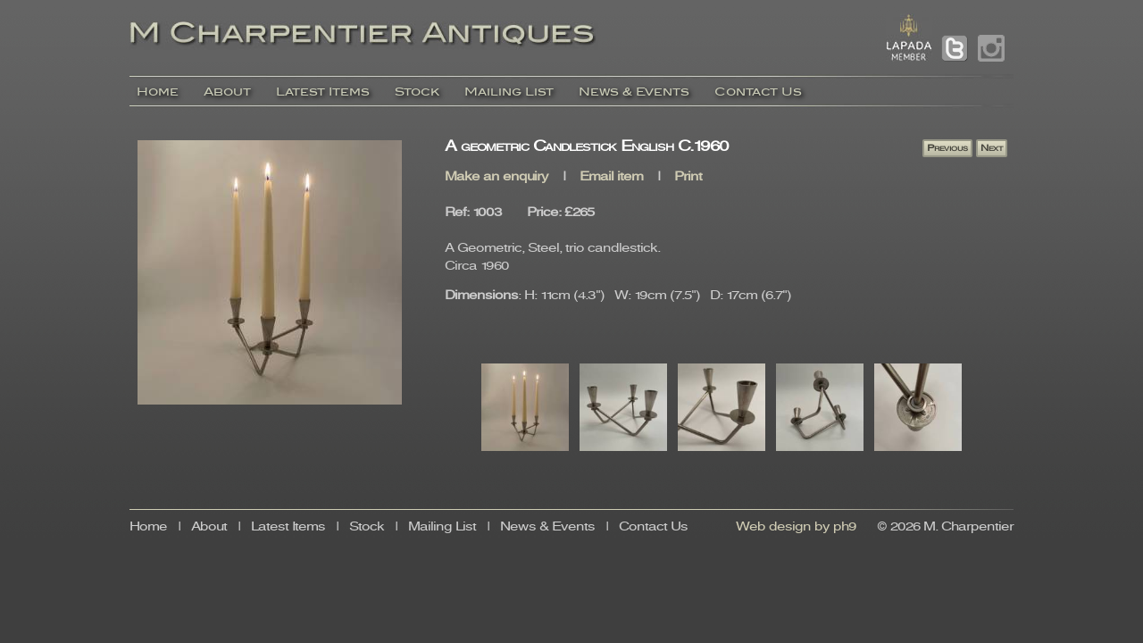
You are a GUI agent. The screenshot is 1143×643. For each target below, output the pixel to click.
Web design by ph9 (796, 527)
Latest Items (323, 91)
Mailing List (509, 91)
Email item (611, 177)
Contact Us (758, 91)
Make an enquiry (496, 177)
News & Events (634, 91)
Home (158, 91)
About (227, 91)
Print (688, 177)
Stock (417, 91)
